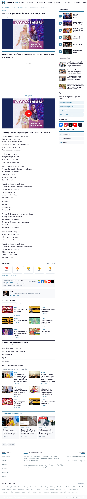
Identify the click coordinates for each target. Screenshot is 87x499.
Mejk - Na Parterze (7, 354)
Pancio (20, 487)
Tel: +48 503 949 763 (76, 461)
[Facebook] (42, 281)
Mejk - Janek (5, 361)
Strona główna (5, 7)
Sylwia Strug (44, 487)
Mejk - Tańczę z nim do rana (10, 358)
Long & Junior (54, 492)
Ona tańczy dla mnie (66, 102)
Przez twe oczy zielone (67, 106)
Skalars (11, 492)
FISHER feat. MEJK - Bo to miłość (11, 348)
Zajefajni (17, 492)
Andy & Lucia (60, 487)
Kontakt (63, 142)
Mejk (4, 444)
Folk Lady (52, 487)
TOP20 (67, 2)
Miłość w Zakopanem (66, 115)
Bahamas (58, 489)
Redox (14, 489)
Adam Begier (6, 17)
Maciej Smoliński (11, 487)
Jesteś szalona (64, 111)
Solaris (75, 487)
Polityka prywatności (76, 497)
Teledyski (41, 2)
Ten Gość (45, 489)
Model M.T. (82, 487)
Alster (65, 489)
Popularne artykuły (64, 58)
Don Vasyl (63, 492)
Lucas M (46, 492)
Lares (27, 489)
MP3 (49, 2)
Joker (3, 487)
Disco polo (20, 7)
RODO (83, 497)
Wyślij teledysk (65, 138)
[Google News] (39, 281)
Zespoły (77, 2)
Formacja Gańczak (74, 489)
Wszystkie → (81, 483)
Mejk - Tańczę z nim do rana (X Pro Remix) (14, 351)
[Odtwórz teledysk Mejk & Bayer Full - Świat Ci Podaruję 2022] (28, 113)
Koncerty (58, 2)
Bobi (3, 489)
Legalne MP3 (5, 472)
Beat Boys (21, 489)
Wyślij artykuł (65, 134)
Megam (39, 489)
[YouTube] (49, 281)
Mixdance (4, 492)
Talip (69, 492)
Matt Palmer (75, 492)
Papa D (40, 492)
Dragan (24, 492)
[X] (80, 125)
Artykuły (30, 2)
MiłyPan (9, 489)
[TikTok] (52, 281)
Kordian (33, 489)
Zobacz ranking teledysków (9, 275)
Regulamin (67, 497)
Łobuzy (37, 487)
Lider (29, 492)
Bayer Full (11, 444)
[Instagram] (45, 281)
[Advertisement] (28, 78)
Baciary (26, 487)
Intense (35, 492)
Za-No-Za (68, 487)
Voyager (52, 489)
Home (21, 2)
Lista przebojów (63, 9)
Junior (31, 487)
